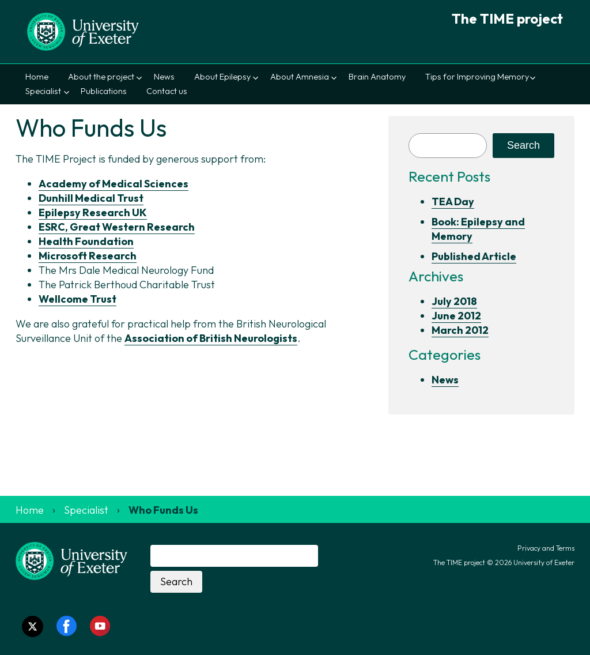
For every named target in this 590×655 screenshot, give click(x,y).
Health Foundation (86, 241)
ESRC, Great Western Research (117, 227)
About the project (101, 76)
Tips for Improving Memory (477, 76)
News (164, 76)
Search (523, 145)
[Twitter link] (32, 626)
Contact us (166, 91)
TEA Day (453, 201)
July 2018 (454, 301)
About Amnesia (299, 76)
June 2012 (456, 315)
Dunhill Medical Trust (91, 198)
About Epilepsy (222, 76)
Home (36, 76)
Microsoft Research (88, 255)
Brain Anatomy (377, 76)
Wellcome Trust (77, 299)
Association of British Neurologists (210, 338)
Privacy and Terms (545, 548)
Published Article (474, 256)
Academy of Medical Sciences (113, 183)
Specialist (43, 91)
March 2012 (460, 330)
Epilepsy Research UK (93, 212)
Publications (104, 91)
